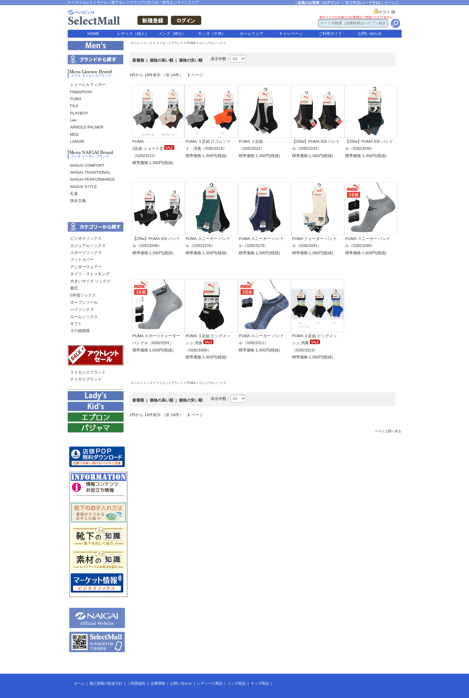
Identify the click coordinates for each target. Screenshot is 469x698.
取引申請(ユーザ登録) (363, 3)
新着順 (138, 60)
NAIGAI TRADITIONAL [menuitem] (90, 172)
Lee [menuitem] (73, 120)
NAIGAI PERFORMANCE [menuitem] (92, 179)
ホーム (390, 3)
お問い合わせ (370, 33)
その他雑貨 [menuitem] (80, 330)
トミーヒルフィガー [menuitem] (88, 84)
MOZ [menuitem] (74, 134)
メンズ (147, 43)
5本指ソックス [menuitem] (83, 295)
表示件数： (220, 58)
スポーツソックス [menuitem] (86, 252)
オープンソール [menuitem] (84, 302)
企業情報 (158, 683)
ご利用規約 (136, 683)
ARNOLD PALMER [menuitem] (87, 127)
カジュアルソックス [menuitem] (88, 245)
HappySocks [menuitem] (81, 91)
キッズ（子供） (212, 33)
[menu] (95, 114)
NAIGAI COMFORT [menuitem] (87, 165)
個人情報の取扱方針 (106, 683)
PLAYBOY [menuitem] (79, 113)
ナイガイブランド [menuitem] (86, 379)
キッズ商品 (260, 683)
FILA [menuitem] (74, 106)
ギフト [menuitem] (76, 323)
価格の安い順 (190, 60)
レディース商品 (210, 683)
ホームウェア (251, 33)
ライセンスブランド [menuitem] (88, 372)
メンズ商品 (236, 683)
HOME (93, 33)
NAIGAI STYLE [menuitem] (83, 186)
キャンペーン (291, 33)
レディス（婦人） (133, 33)
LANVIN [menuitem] (77, 141)
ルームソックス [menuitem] (84, 316)
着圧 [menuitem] (74, 288)
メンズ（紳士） (172, 33)
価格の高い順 (162, 60)
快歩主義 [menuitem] (78, 200)
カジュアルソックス (212, 43)
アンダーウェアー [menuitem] (86, 267)
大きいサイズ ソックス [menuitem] (90, 281)
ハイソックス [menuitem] (82, 309)
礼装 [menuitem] (74, 193)
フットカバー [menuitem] (82, 259)
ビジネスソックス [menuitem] (86, 238)
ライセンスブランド (169, 43)
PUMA (191, 43)
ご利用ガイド (330, 33)
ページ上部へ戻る (388, 431)
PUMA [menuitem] (76, 99)
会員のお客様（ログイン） (319, 3)
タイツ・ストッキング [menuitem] (90, 274)
